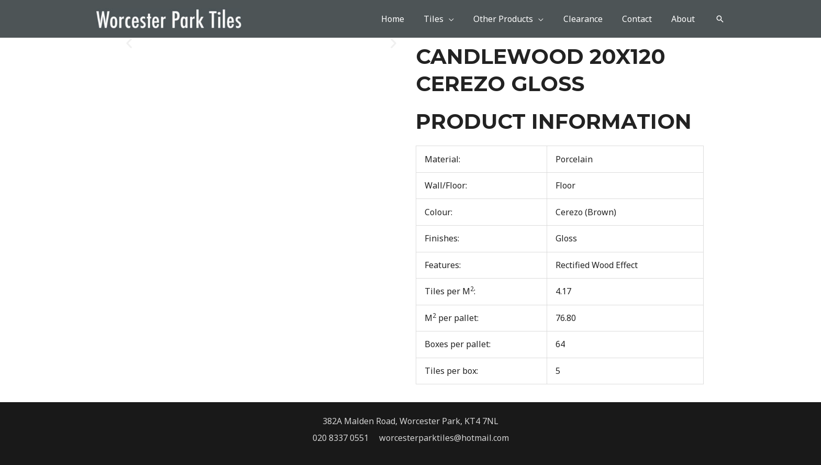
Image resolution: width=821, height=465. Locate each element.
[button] (720, 19)
